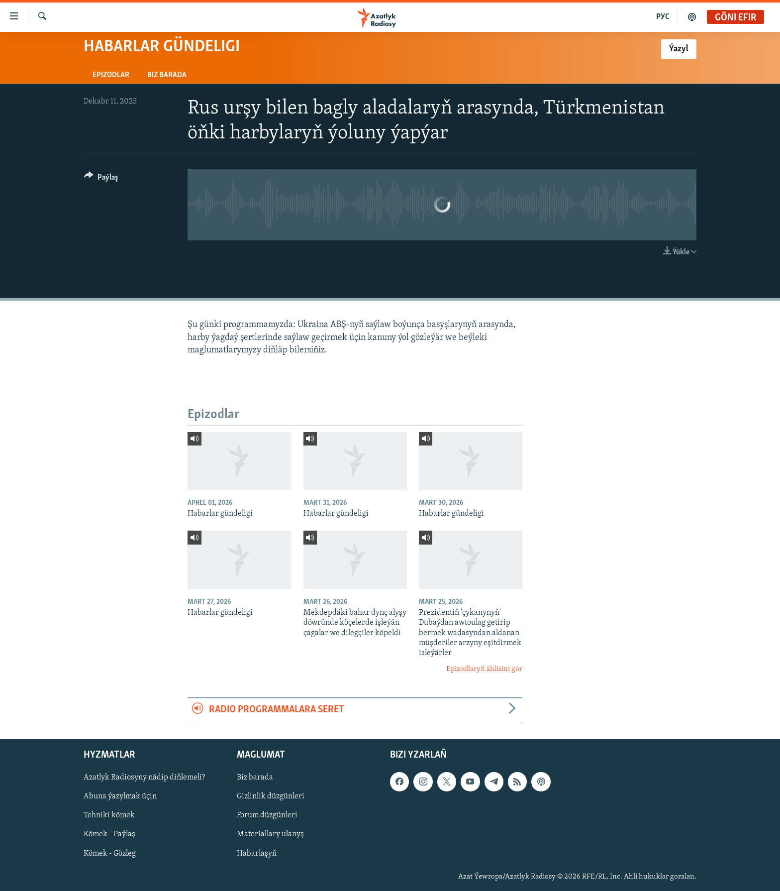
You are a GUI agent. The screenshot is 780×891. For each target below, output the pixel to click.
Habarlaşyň (257, 853)
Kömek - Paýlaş (109, 834)
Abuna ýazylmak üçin (120, 796)
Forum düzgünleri (267, 815)
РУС (663, 17)
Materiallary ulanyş (270, 834)
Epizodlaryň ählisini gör (484, 669)
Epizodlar (111, 75)
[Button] (101, 179)
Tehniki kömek (109, 815)
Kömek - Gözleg (110, 853)
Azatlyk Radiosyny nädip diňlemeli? (144, 777)
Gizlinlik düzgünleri (270, 796)
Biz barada (167, 75)
